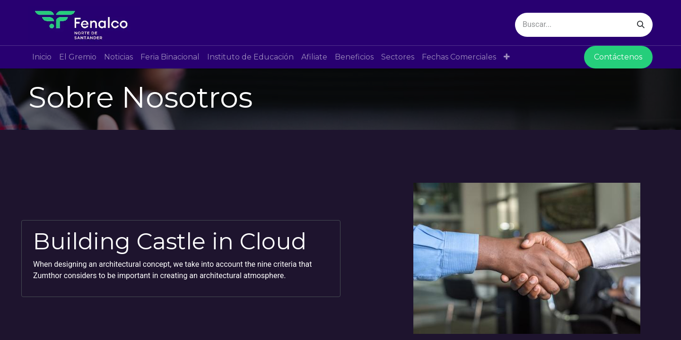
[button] (507, 57)
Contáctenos (618, 56)
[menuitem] (41, 57)
